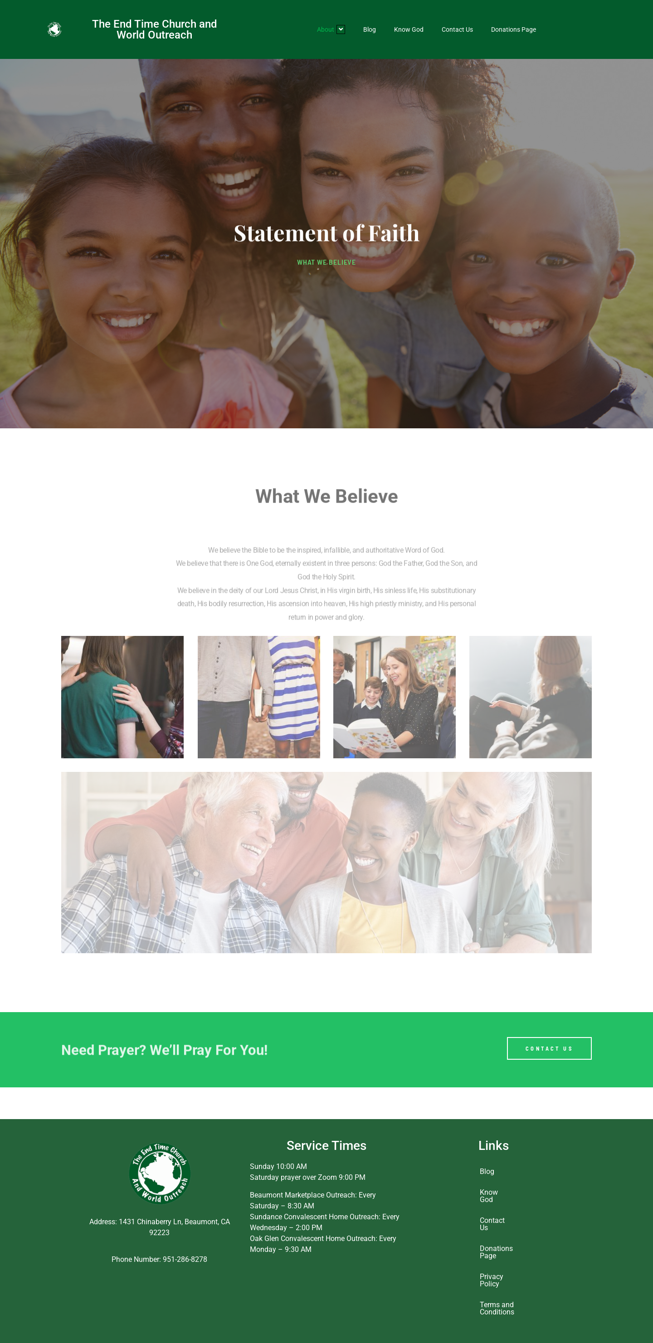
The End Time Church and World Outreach (154, 29)
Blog (369, 29)
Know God (409, 29)
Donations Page (513, 29)
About (331, 29)
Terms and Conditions (496, 1308)
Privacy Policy (491, 1280)
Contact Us (457, 29)
